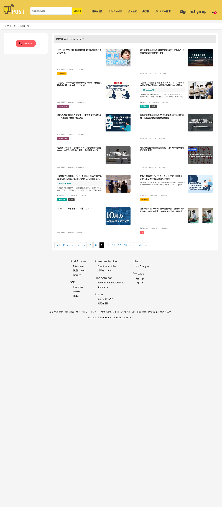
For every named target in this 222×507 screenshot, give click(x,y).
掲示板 (145, 11)
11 (113, 245)
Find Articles (78, 261)
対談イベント (104, 270)
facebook (78, 287)
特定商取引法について (159, 312)
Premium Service (106, 261)
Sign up (140, 278)
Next (138, 245)
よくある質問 (56, 312)
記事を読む (97, 11)
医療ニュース (80, 270)
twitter (76, 291)
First (57, 245)
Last (146, 245)
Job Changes (142, 266)
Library (77, 274)
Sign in (139, 282)
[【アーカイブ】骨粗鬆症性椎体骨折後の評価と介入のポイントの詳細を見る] (93, 62)
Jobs (135, 261)
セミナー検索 (115, 11)
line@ (76, 295)
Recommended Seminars (111, 282)
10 (107, 245)
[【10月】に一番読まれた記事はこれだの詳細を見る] (93, 220)
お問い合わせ (128, 312)
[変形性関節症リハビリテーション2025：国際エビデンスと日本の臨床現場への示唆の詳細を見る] (176, 188)
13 (125, 245)
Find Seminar (103, 278)
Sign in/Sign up (193, 11)
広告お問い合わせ (110, 312)
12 (119, 245)
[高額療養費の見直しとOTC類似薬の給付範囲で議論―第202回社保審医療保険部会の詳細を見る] (176, 127)
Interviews (78, 266)
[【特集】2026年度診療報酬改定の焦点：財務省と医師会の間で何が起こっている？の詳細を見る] (93, 94)
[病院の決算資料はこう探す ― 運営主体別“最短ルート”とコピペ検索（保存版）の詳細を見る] (93, 127)
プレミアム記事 (163, 11)
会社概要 (69, 312)
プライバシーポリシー (87, 312)
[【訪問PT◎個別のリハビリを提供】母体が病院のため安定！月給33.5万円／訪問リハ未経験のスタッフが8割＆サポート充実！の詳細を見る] (93, 188)
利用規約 (141, 312)
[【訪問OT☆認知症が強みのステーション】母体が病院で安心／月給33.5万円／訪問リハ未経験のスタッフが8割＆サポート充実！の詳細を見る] (176, 94)
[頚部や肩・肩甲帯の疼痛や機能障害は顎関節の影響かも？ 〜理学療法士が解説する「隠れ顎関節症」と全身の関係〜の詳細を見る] (176, 220)
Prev (65, 245)
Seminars (103, 287)
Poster (99, 294)
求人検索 (132, 11)
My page (138, 273)
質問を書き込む (106, 299)
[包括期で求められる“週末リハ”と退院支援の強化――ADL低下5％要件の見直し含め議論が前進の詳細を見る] (93, 157)
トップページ (9, 26)
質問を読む (103, 303)
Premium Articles (107, 266)
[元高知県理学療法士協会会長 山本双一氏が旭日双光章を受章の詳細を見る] (176, 157)
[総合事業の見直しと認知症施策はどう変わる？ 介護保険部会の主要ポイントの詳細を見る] (176, 62)
